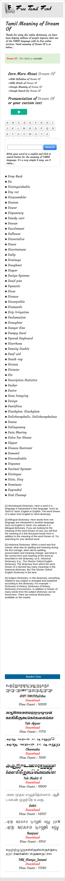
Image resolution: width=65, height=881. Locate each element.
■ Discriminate (15, 249)
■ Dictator (12, 370)
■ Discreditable (15, 458)
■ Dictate (11, 364)
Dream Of (35, 79)
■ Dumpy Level (15, 333)
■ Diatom (11, 202)
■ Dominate (13, 484)
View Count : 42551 (32, 810)
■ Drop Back (13, 176)
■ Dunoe (11, 422)
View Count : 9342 (33, 837)
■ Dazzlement (14, 228)
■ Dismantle (13, 307)
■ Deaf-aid (13, 354)
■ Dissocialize (14, 239)
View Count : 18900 (32, 782)
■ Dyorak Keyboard (19, 338)
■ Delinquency (15, 427)
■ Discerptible (15, 302)
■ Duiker (11, 385)
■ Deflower (13, 234)
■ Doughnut (13, 265)
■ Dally (10, 255)
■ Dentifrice (13, 406)
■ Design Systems (17, 275)
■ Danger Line (15, 328)
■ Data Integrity (16, 396)
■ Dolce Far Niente (18, 437)
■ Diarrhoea (13, 343)
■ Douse (10, 244)
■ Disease (11, 296)
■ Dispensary (14, 213)
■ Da (8, 181)
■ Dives (10, 291)
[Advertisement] (32, 640)
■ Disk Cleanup (15, 495)
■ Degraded (13, 490)
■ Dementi (12, 453)
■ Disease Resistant (18, 448)
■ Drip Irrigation (17, 312)
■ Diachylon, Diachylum (22, 411)
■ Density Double (17, 349)
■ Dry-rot (12, 192)
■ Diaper (11, 270)
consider (37, 58)
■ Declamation (15, 317)
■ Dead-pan (13, 281)
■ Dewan (11, 223)
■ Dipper (11, 443)
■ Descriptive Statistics (21, 380)
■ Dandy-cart (14, 218)
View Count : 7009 (32, 753)
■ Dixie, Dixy (14, 479)
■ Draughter (13, 322)
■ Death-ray (14, 359)
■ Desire (10, 390)
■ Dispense (12, 464)
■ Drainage (13, 260)
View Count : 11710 (32, 727)
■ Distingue (13, 474)
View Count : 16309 (32, 700)
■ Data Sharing (16, 432)
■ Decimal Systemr (18, 469)
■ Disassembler (15, 197)
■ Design (11, 401)
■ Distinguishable (17, 187)
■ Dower (11, 208)
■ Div (9, 375)
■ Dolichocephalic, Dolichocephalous (31, 417)
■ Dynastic (12, 286)
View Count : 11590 (32, 864)
